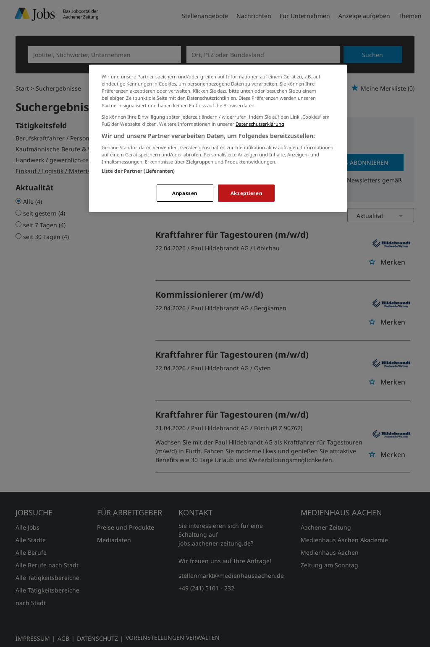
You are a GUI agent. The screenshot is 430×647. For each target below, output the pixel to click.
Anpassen (184, 193)
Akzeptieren (246, 193)
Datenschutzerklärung (260, 124)
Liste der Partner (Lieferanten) (138, 171)
